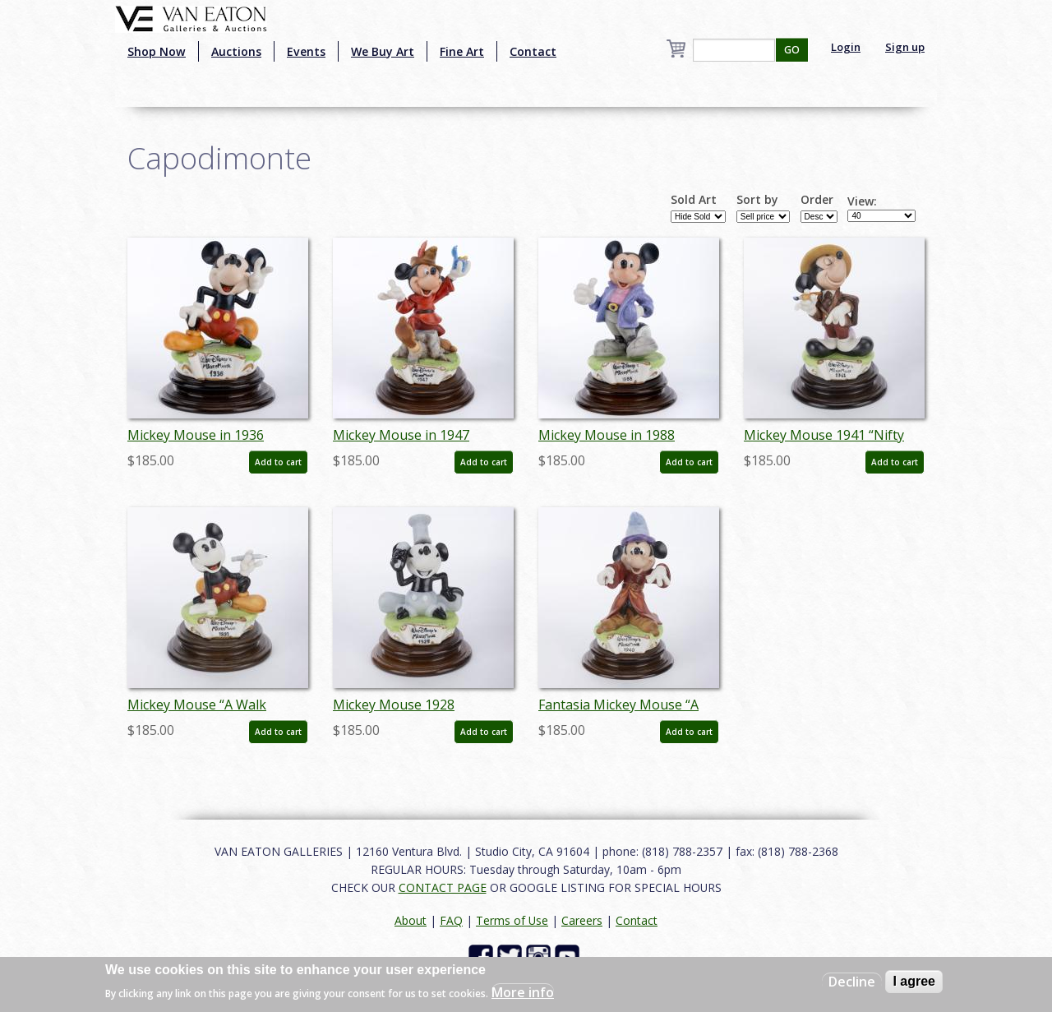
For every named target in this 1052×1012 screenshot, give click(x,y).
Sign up (905, 46)
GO (792, 50)
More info (522, 992)
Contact (533, 51)
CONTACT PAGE (443, 887)
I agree (914, 981)
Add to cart (278, 462)
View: (862, 201)
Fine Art (462, 51)
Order (817, 200)
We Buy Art (382, 51)
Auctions (236, 51)
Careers (581, 920)
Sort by (757, 200)
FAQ (451, 920)
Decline (851, 982)
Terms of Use (512, 920)
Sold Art (694, 200)
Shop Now (156, 51)
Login (846, 46)
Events (306, 51)
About (410, 920)
